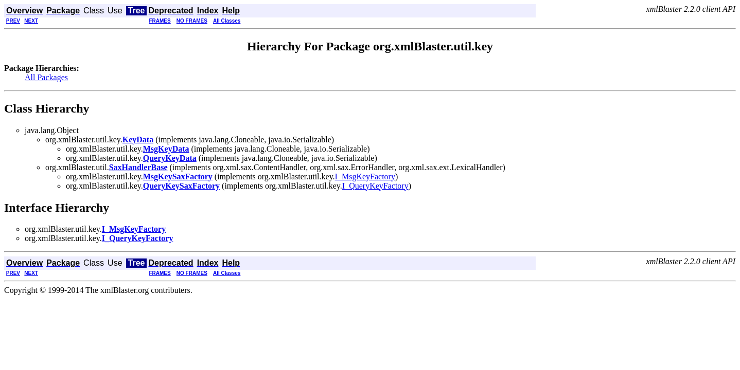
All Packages (46, 77)
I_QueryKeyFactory (375, 185)
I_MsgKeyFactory (365, 176)
